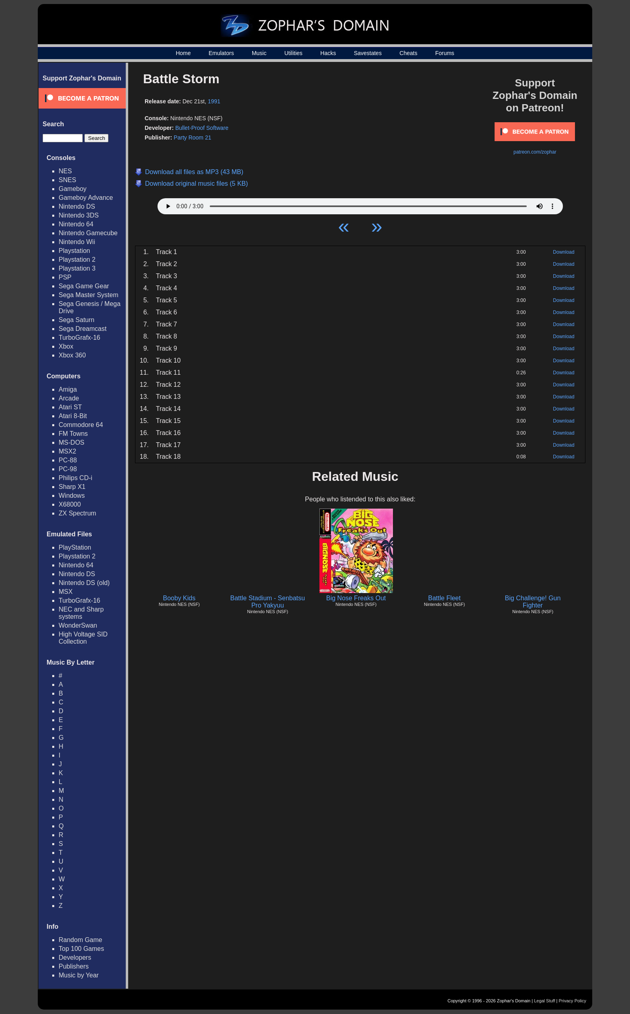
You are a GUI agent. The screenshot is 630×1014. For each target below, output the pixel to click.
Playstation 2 (77, 259)
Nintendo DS (77, 206)
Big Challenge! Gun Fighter (533, 602)
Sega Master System (89, 294)
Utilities (293, 53)
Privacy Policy (572, 1000)
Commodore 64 (81, 424)
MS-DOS (71, 442)
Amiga (68, 389)
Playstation (74, 250)
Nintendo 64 (76, 224)
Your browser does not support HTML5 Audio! (360, 204)
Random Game (80, 939)
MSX (66, 591)
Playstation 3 (77, 268)
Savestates (368, 53)
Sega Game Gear (84, 286)
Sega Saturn (76, 319)
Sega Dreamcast (82, 328)
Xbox (66, 346)
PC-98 (68, 469)
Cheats (408, 53)
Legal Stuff (544, 1000)
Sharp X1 (72, 486)
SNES (67, 180)
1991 (214, 101)
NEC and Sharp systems (81, 613)
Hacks (328, 53)
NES (65, 171)
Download (563, 252)
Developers (75, 957)
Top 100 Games (81, 948)
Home (183, 53)
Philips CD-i (75, 477)
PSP (65, 277)
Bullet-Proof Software (201, 128)
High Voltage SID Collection (83, 638)
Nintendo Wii (77, 241)
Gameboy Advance (86, 197)
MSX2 (67, 451)
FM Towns (73, 433)
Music (259, 53)
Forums (444, 53)
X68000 (70, 504)
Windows (72, 495)
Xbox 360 (72, 355)
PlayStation (75, 547)
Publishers (74, 966)
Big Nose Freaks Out (356, 598)
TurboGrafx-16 (79, 337)
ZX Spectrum (77, 513)
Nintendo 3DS (79, 215)
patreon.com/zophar (534, 152)
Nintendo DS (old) (84, 582)
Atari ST (70, 407)
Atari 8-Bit (73, 416)
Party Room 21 (192, 137)
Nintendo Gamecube (88, 233)
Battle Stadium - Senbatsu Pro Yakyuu (267, 602)
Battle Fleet (444, 598)
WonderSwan (78, 625)
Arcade (69, 398)
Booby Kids (179, 598)
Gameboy (72, 188)
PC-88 (68, 460)
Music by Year (79, 975)
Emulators (221, 53)
